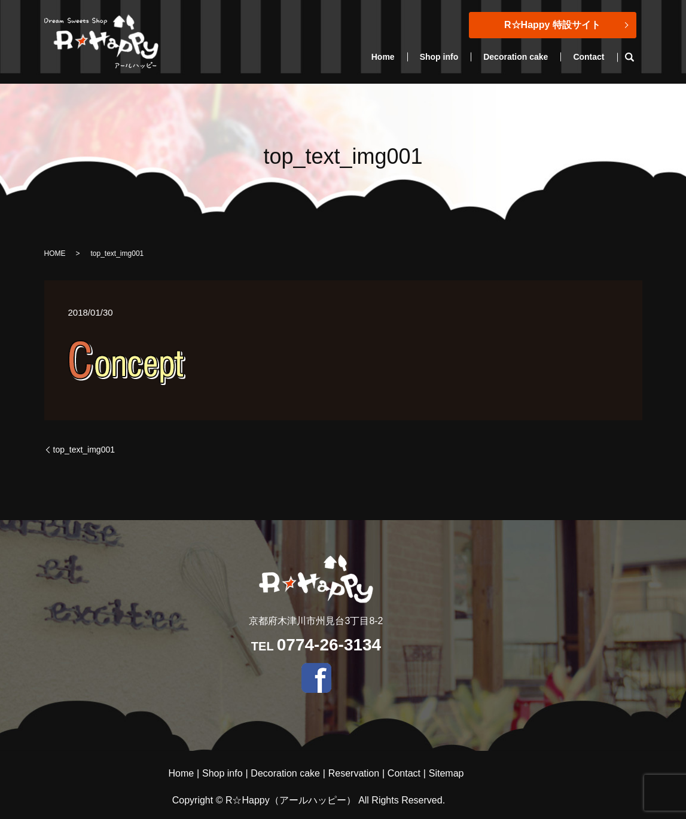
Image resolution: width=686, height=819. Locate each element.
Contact (588, 57)
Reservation (353, 773)
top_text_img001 (84, 449)
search (636, 57)
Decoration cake (515, 57)
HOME (55, 253)
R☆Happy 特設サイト (552, 25)
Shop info (439, 57)
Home (383, 57)
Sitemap (446, 773)
